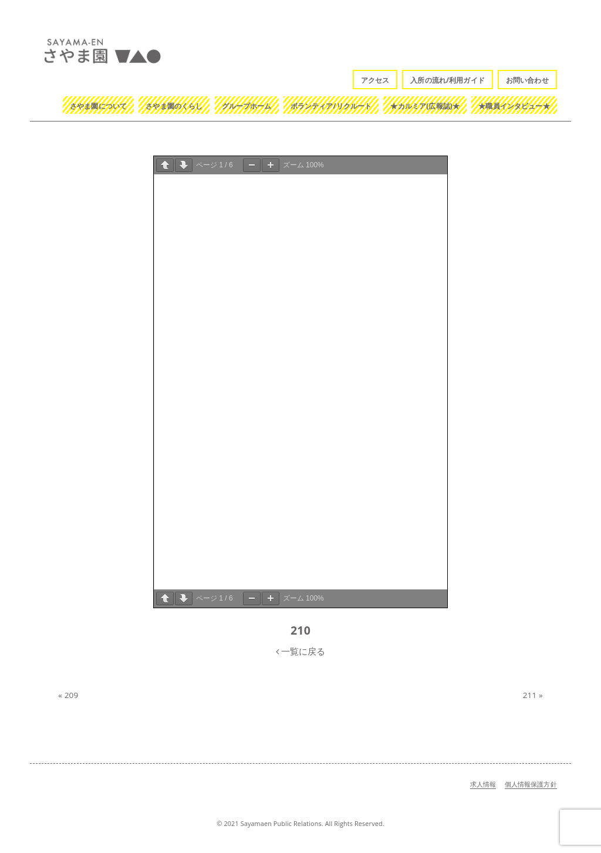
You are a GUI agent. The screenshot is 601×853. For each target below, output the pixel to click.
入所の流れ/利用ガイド (447, 80)
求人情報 (483, 784)
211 (530, 695)
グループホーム (247, 106)
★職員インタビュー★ (514, 106)
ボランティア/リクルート (331, 106)
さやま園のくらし (174, 106)
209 (72, 695)
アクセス (375, 80)
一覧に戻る (301, 651)
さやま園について (98, 106)
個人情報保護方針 (531, 784)
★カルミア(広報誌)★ (425, 106)
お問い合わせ (527, 80)
